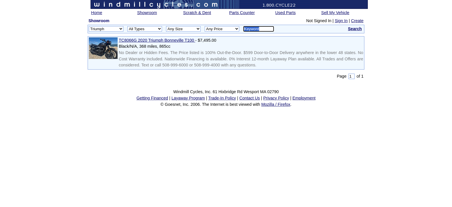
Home (96, 12)
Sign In (341, 20)
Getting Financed (152, 98)
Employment (304, 98)
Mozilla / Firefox (275, 104)
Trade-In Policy (222, 98)
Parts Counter (242, 12)
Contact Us (249, 98)
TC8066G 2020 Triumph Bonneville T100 (157, 40)
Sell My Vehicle (335, 12)
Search (355, 28)
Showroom (147, 12)
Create (357, 20)
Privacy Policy (276, 98)
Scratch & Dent (197, 12)
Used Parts (285, 12)
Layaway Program (188, 98)
